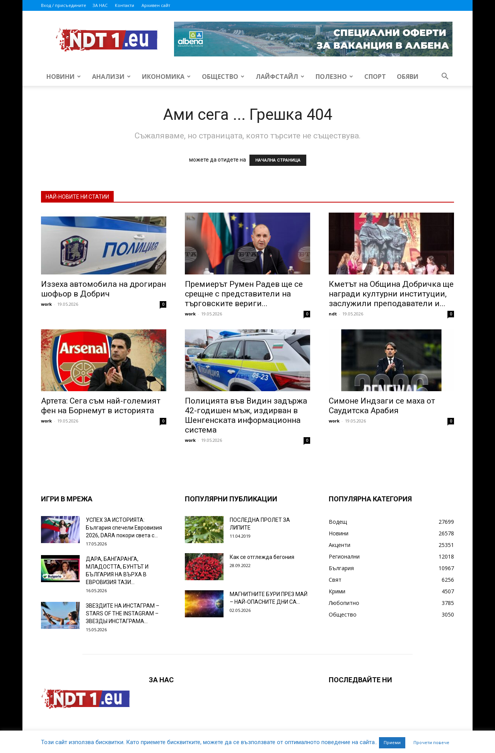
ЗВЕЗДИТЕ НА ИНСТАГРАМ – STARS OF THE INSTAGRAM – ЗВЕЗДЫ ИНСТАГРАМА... (122, 613)
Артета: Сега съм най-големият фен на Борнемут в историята (100, 405)
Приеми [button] (392, 742)
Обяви (407, 76)
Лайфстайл (280, 76)
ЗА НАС (100, 5)
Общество (223, 76)
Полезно (334, 76)
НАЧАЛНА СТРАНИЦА (277, 160)
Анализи (111, 76)
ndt (333, 314)
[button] (444, 77)
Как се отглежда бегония (262, 557)
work (46, 304)
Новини (63, 76)
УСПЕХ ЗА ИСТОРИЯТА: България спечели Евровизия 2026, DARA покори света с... (124, 527)
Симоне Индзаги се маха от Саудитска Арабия (382, 405)
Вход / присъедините (63, 5)
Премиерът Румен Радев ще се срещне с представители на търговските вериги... (244, 293)
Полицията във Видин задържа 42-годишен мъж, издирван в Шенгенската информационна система (246, 415)
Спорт (375, 76)
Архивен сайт (156, 5)
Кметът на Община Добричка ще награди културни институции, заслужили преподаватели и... (391, 293)
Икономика (166, 76)
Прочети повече (431, 742)
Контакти (124, 5)
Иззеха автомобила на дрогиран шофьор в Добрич (103, 288)
